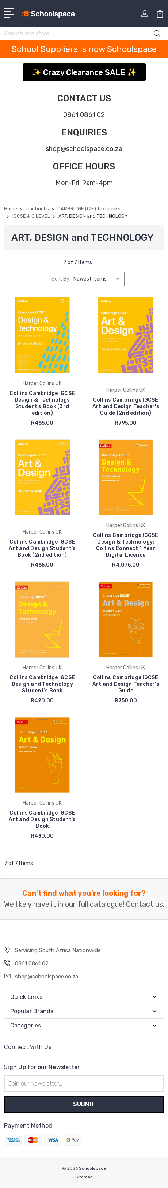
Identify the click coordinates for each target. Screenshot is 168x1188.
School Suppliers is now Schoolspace (84, 49)
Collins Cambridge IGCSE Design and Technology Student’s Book (42, 684)
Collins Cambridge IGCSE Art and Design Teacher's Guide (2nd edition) (125, 406)
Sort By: (60, 279)
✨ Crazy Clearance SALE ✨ (84, 72)
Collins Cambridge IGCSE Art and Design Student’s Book (42, 819)
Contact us (144, 904)
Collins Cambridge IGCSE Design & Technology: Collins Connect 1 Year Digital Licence (126, 545)
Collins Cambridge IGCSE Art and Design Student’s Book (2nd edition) (42, 548)
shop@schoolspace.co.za (84, 149)
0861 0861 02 (84, 115)
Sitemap (84, 1177)
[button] (84, 70)
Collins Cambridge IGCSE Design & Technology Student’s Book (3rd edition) (42, 403)
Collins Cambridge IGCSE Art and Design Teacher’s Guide (125, 684)
